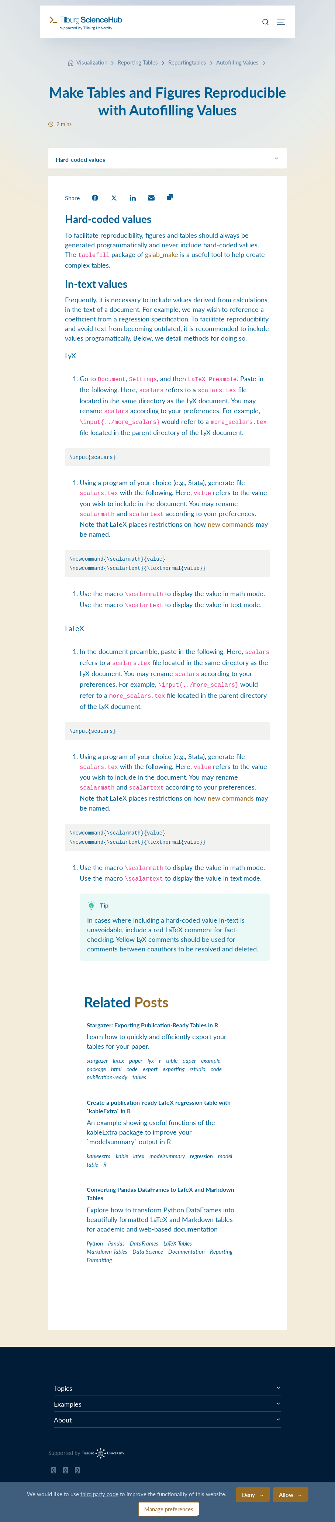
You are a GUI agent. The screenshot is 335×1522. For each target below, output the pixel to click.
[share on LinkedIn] (133, 197)
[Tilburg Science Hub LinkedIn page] (77, 1471)
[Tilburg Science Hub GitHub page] (53, 1471)
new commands (231, 524)
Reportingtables (187, 62)
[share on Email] (151, 197)
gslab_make (161, 254)
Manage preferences (168, 1509)
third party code (99, 1494)
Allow (286, 1494)
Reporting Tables (138, 62)
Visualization (91, 62)
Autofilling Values (237, 62)
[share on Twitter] (114, 197)
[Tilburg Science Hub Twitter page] (65, 1471)
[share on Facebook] (95, 197)
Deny (248, 1494)
